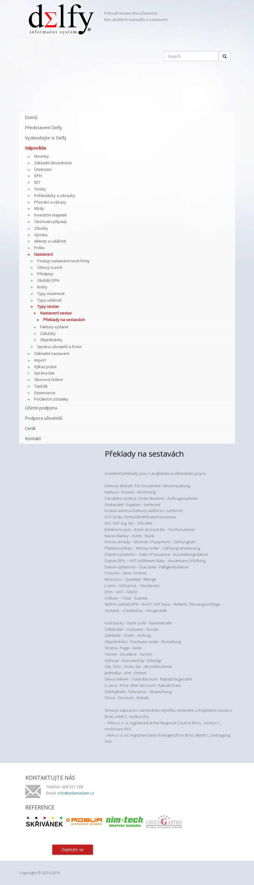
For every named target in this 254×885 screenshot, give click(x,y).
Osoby (40, 189)
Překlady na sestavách (64, 319)
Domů (31, 117)
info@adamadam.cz (76, 793)
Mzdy (39, 208)
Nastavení (43, 254)
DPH (38, 175)
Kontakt (33, 438)
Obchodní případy (50, 221)
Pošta (39, 247)
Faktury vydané (54, 326)
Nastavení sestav (56, 313)
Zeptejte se (72, 849)
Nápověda (35, 148)
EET (37, 182)
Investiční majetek (50, 215)
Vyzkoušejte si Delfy (46, 138)
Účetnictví (43, 169)
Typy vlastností (50, 293)
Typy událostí (49, 300)
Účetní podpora (41, 408)
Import (40, 360)
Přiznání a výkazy (50, 202)
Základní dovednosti (53, 162)
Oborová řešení (48, 379)
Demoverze (44, 392)
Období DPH (48, 280)
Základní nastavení (51, 353)
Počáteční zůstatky (51, 399)
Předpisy (45, 273)
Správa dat (44, 373)
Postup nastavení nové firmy (63, 261)
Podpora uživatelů (43, 418)
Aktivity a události (50, 241)
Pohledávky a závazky (54, 195)
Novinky (41, 156)
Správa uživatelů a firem (59, 346)
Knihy (42, 287)
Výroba (40, 234)
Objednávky (51, 339)
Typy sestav (48, 306)
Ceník (30, 428)
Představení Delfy (43, 127)
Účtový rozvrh (49, 267)
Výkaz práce (45, 366)
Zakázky (48, 333)
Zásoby (41, 228)
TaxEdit (40, 386)
